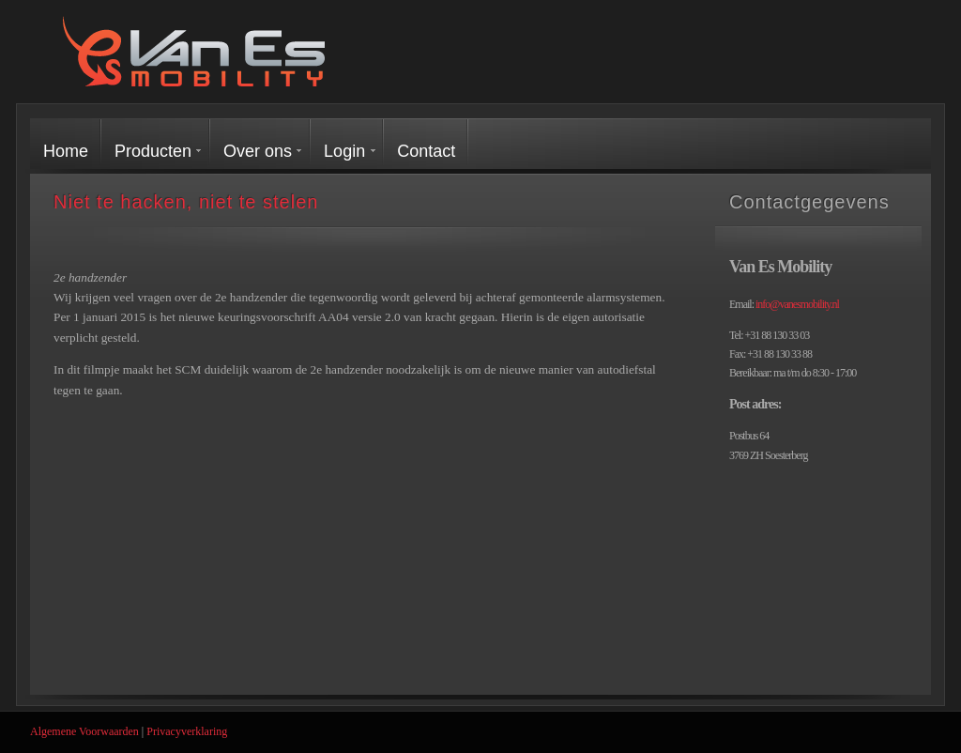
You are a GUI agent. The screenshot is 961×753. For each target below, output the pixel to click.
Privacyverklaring (186, 731)
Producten (152, 151)
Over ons (257, 151)
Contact (426, 151)
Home (65, 151)
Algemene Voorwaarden (84, 731)
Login (344, 151)
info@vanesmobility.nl (797, 304)
